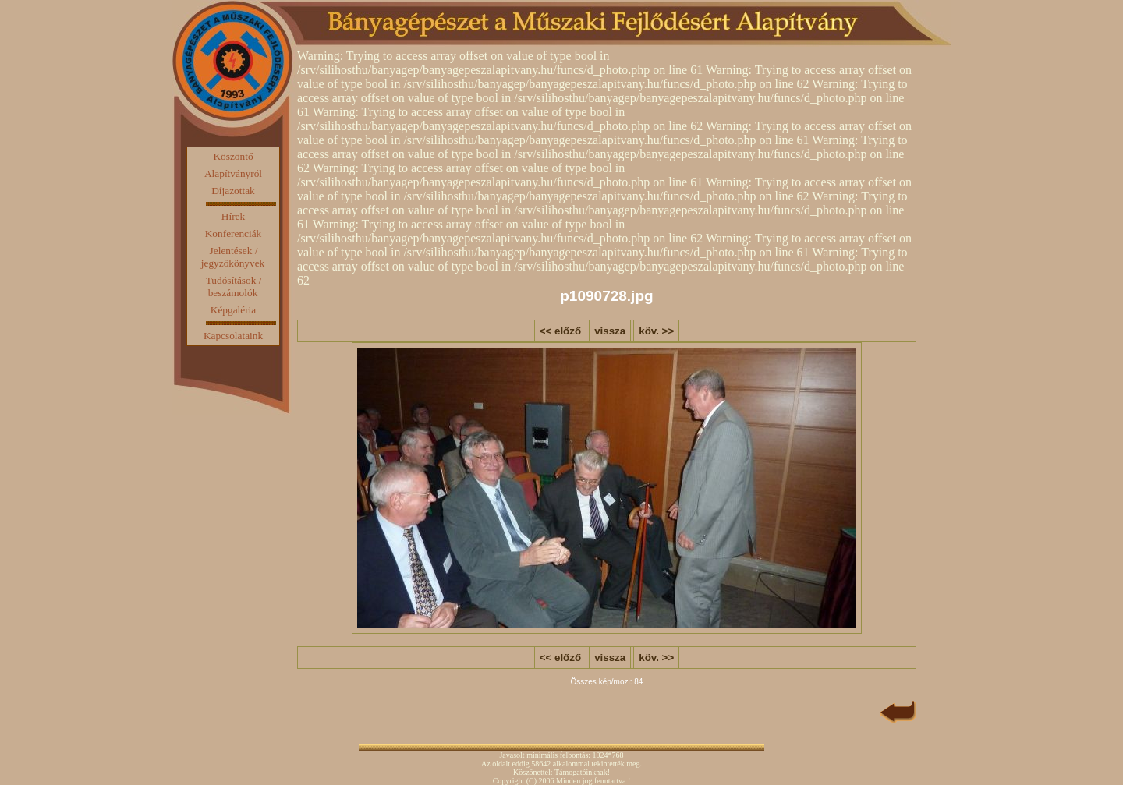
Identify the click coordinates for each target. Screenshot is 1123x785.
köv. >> (656, 331)
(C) (531, 780)
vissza (609, 331)
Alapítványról (233, 173)
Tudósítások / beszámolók (234, 286)
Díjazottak (233, 190)
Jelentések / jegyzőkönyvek (232, 257)
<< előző (560, 331)
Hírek (233, 216)
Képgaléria (233, 310)
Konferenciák (233, 233)
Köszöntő (233, 156)
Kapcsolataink (233, 335)
